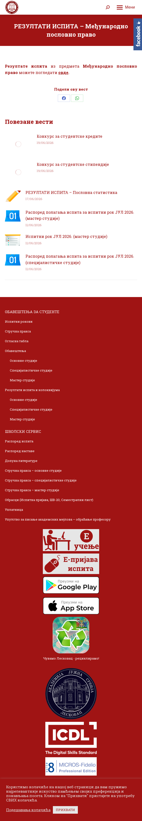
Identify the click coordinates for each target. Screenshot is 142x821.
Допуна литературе (21, 460)
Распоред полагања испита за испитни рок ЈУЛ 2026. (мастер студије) (79, 215)
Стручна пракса (18, 331)
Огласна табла (16, 341)
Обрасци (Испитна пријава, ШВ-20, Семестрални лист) (49, 500)
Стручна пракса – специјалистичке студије (41, 480)
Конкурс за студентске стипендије (73, 164)
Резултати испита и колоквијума (32, 390)
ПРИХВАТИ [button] (65, 810)
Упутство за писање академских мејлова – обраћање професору (58, 519)
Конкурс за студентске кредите (69, 136)
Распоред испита (19, 441)
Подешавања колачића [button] (28, 810)
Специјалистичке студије (31, 370)
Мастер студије (22, 380)
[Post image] (18, 144)
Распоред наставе (20, 451)
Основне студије (23, 360)
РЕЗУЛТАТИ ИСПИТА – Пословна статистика (71, 192)
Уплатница (14, 509)
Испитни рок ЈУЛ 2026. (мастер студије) (66, 236)
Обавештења (15, 351)
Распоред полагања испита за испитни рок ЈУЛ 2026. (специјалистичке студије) (79, 259)
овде (63, 72)
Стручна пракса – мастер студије (32, 490)
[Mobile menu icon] (126, 7)
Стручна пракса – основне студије (33, 470)
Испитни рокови (19, 321)
